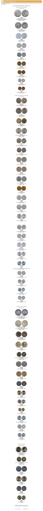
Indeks (2, 4)
